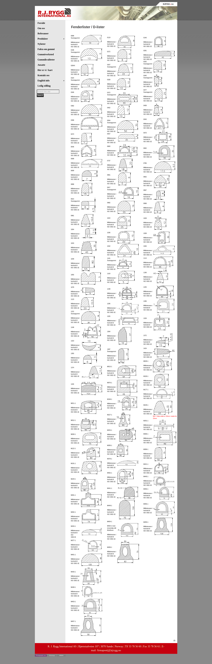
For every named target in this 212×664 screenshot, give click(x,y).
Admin (61, 655)
